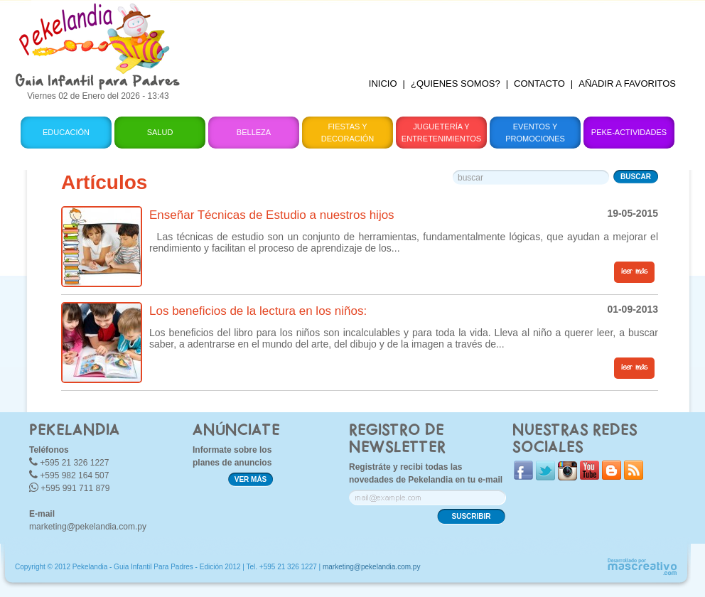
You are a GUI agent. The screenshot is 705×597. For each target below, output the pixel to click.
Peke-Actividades (629, 132)
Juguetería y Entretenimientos (441, 132)
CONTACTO (539, 83)
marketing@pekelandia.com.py (87, 527)
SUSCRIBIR (470, 516)
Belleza (254, 132)
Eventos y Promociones (535, 132)
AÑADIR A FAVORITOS (627, 83)
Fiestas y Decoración (348, 132)
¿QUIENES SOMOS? (455, 83)
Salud (160, 132)
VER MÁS (251, 479)
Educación (66, 132)
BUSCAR (635, 177)
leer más (634, 271)
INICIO (383, 83)
